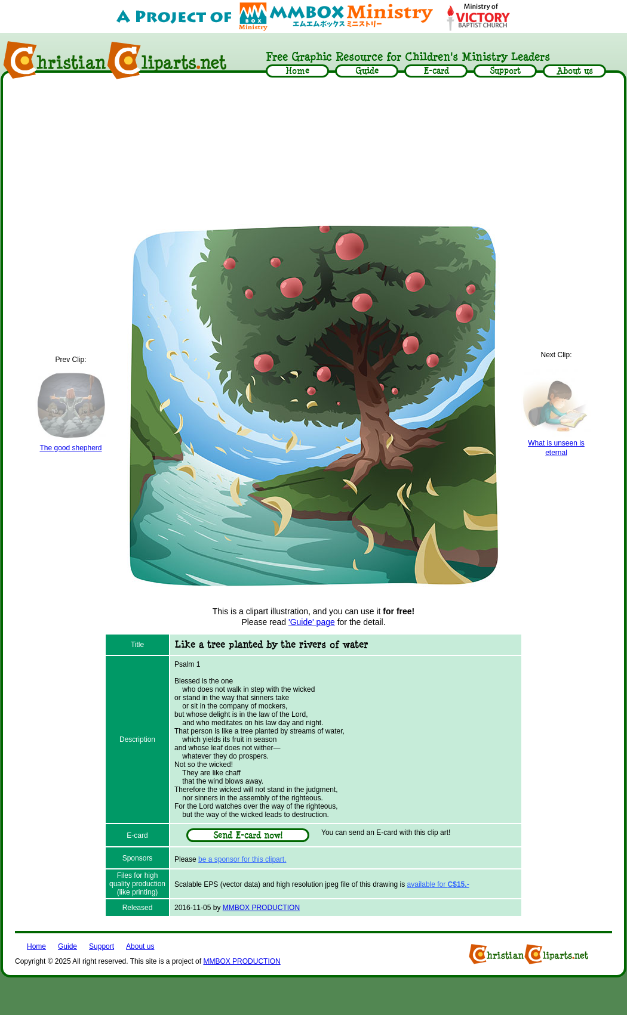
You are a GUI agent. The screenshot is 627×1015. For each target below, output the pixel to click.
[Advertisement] (314, 150)
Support (101, 946)
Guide (67, 946)
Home (36, 946)
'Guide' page (311, 622)
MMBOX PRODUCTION (261, 907)
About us (140, 946)
